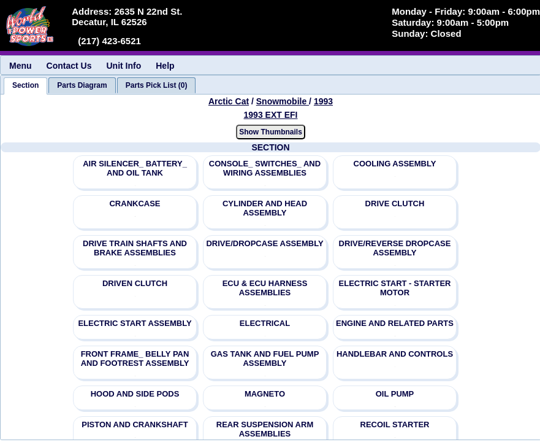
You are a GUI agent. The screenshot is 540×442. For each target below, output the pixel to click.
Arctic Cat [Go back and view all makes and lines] (228, 101)
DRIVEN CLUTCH (134, 283)
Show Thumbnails (270, 132)
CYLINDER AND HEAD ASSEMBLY (264, 208)
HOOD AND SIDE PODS (135, 393)
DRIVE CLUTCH (395, 203)
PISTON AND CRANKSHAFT (135, 424)
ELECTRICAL (265, 323)
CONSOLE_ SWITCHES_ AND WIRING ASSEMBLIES (265, 168)
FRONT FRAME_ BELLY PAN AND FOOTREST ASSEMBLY (135, 358)
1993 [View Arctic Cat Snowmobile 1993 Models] (323, 101)
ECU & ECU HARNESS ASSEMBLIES (265, 288)
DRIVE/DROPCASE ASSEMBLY (264, 243)
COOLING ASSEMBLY (395, 163)
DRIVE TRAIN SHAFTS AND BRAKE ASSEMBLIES (135, 248)
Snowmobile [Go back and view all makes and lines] (282, 101)
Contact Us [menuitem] (69, 66)
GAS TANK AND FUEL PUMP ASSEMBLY (265, 358)
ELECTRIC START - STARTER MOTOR (395, 288)
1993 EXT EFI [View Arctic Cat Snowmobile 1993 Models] (271, 115)
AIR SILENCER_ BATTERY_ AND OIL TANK (135, 168)
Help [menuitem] (165, 66)
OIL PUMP (395, 393)
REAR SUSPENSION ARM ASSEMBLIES (264, 429)
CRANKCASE (134, 203)
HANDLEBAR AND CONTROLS (395, 354)
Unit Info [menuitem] (123, 66)
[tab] (25, 86)
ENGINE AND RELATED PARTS (395, 323)
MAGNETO (265, 393)
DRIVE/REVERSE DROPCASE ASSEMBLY (395, 248)
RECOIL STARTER (395, 424)
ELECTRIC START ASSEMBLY (134, 323)
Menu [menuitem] (20, 66)
